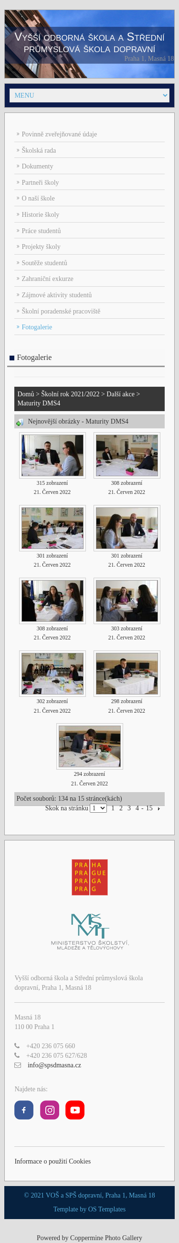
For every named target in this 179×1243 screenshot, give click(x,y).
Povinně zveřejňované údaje (59, 134)
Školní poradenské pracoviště (60, 311)
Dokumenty (37, 166)
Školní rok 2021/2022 (70, 394)
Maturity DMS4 (38, 403)
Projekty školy (40, 246)
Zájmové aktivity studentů (56, 295)
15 (149, 808)
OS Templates (107, 1209)
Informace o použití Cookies (52, 1161)
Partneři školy (40, 182)
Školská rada (38, 150)
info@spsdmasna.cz (54, 1065)
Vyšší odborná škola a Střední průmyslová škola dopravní (89, 42)
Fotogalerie (36, 327)
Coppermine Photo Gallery (106, 1238)
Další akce (120, 394)
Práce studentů (41, 231)
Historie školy (40, 214)
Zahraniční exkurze (47, 278)
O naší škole (37, 198)
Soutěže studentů (44, 263)
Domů (25, 394)
